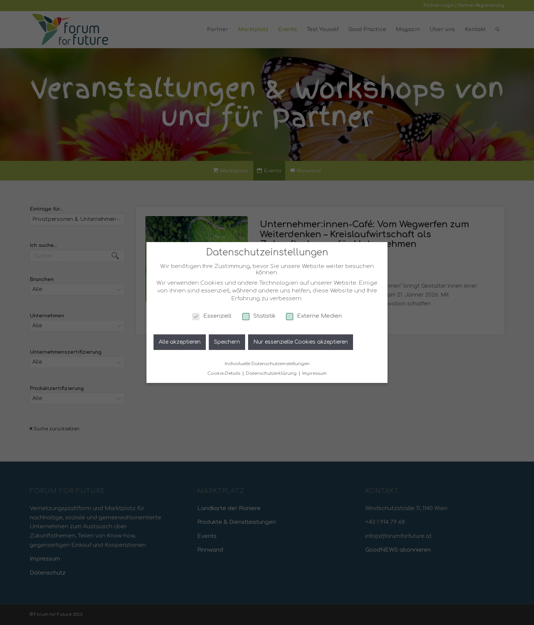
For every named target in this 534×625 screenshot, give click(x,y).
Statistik (259, 316)
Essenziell (211, 316)
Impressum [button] (314, 373)
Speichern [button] (227, 342)
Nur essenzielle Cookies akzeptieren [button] (300, 342)
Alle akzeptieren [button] (180, 342)
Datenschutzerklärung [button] (272, 373)
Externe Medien (314, 316)
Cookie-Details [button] (224, 373)
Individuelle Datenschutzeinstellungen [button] (267, 363)
